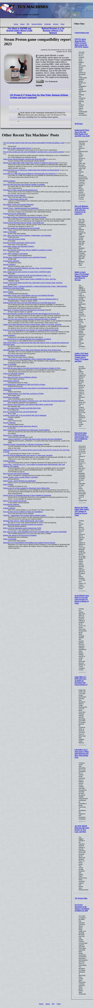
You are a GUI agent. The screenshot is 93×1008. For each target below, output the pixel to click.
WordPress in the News (11, 397)
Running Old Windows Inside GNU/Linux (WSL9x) (20, 426)
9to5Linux (79, 124)
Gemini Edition (36, 24)
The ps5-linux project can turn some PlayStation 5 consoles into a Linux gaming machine (33, 152)
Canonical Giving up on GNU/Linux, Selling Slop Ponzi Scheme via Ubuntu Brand (31, 170)
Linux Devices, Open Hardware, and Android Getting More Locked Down (28, 404)
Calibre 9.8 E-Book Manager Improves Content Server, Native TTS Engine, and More (82, 357)
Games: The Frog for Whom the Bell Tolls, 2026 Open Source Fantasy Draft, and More (32, 283)
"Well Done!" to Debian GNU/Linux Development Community (24, 310)
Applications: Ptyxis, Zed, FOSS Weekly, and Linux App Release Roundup (28, 295)
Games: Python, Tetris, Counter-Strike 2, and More (20, 477)
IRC (28, 24)
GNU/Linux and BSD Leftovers (13, 373)
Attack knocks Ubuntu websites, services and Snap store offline (25, 159)
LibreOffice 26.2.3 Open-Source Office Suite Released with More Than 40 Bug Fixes (82, 753)
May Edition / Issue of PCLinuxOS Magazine (18, 204)
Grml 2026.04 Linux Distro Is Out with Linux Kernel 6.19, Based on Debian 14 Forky (82, 599)
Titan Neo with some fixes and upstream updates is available (24, 184)
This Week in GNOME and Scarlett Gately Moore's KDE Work (19, 30)
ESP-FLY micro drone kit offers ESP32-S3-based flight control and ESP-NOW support (81, 43)
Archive (55, 24)
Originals (47, 24)
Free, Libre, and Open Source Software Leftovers (20, 377)
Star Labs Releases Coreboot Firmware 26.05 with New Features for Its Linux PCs (82, 210)
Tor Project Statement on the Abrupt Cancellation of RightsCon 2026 (82, 908)
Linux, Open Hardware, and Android (15, 253)
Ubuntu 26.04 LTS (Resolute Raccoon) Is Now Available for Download (27, 495)
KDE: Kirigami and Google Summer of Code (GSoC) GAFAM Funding (27, 272)
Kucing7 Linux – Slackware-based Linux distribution (21, 208)
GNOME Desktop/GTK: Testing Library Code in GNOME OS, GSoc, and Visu (29, 279)
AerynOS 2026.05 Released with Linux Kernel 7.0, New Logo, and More (82, 829)
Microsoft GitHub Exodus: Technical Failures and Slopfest (23, 524)
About (22, 24)
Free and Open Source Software (14, 195)
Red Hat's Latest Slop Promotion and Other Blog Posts (22, 408)
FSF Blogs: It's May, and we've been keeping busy (20, 190)
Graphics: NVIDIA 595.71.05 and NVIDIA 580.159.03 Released (24, 415)
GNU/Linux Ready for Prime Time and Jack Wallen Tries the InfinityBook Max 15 (30, 299)
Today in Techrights (9, 232)
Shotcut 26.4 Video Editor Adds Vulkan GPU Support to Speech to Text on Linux (82, 511)
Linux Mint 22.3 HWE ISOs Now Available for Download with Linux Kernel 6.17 (81, 681)
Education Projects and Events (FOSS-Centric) (19, 243)
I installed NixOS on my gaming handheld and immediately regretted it (27, 339)
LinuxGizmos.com (82, 33)
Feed (62, 24)
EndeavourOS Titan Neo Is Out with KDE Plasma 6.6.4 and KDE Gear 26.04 (82, 133)
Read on (40, 81)
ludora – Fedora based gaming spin (15, 199)
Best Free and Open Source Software (16, 473)
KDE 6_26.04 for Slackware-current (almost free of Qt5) (22, 528)
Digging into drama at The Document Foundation (20, 535)
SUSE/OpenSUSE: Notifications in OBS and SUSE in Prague (24, 384)
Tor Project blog (81, 898)
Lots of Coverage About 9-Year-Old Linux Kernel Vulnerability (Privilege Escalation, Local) (34, 143)
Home (16, 24)
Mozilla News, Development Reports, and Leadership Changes (24, 257)
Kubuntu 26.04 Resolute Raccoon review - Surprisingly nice (23, 223)
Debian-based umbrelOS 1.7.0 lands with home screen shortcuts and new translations (32, 439)
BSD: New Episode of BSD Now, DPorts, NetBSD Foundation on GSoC (27, 250)
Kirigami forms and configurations (14, 213)
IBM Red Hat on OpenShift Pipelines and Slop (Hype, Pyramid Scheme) (28, 268)
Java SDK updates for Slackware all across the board (21, 228)
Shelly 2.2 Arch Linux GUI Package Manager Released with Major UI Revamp (82, 276)
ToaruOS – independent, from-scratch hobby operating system (24, 515)
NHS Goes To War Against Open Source (17, 148)
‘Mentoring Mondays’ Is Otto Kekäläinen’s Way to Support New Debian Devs (29, 359)
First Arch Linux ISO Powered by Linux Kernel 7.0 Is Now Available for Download (81, 437)
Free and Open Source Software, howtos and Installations (23, 512)
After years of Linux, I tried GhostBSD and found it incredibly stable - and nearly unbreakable (35, 532)
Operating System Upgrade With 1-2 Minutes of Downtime (23, 444)
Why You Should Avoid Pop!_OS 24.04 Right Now (20, 412)
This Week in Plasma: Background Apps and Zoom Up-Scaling (24, 217)
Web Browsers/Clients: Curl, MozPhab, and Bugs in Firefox (23, 393)
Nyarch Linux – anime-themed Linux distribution (19, 481)
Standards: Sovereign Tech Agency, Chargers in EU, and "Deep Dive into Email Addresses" (34, 401)
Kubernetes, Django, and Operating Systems (18, 246)
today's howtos (8, 292)
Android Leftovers (9, 181)
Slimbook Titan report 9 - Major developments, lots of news (23, 521)
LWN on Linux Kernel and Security (15, 501)
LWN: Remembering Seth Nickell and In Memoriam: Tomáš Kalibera (26, 430)
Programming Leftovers (11, 261)
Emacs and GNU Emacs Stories (14, 239)
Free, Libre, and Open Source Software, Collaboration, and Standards (27, 235)
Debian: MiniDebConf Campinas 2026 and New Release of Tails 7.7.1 (27, 275)
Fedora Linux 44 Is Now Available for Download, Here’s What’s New (26, 488)
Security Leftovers (9, 264)
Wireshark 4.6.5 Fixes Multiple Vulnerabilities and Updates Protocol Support (29, 543)
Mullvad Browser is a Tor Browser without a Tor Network (53, 30)
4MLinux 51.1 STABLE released (14, 435)
